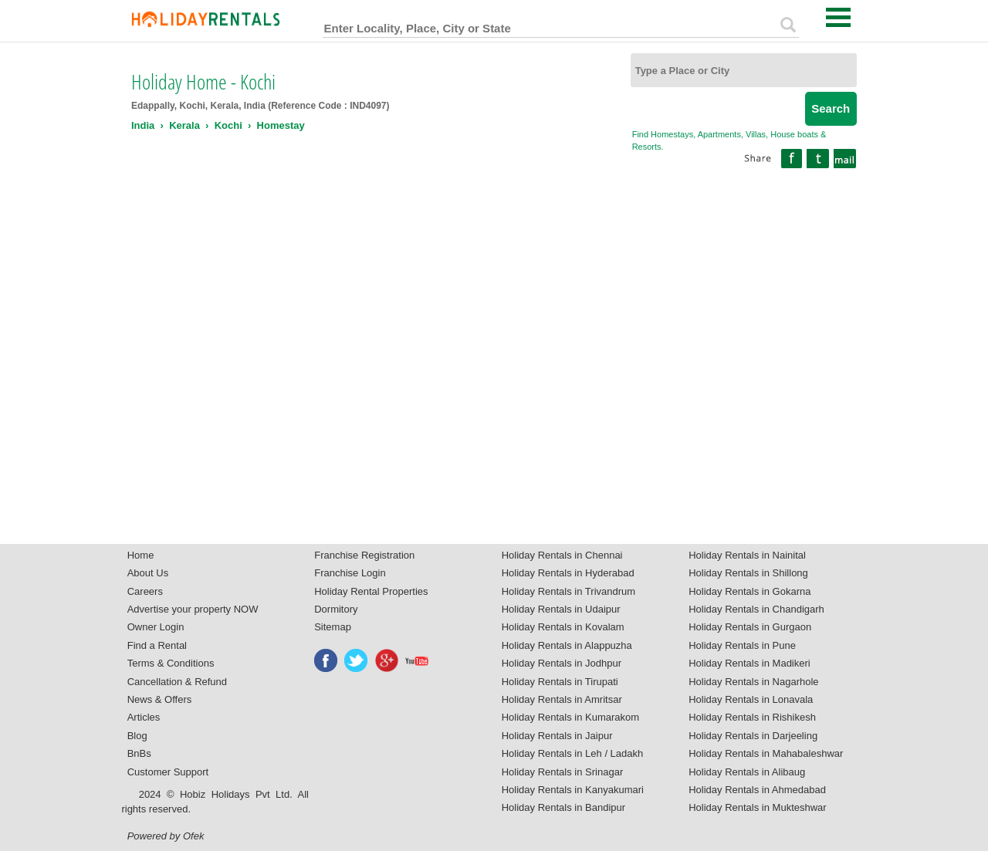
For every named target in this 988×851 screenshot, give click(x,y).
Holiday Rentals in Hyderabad (568, 573)
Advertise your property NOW (193, 609)
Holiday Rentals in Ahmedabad (757, 789)
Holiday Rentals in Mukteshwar (757, 807)
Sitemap (332, 627)
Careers (145, 591)
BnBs (139, 753)
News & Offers (159, 699)
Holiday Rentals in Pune (742, 645)
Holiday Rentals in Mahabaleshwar (766, 753)
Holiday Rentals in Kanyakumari (573, 789)
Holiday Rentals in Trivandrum (568, 591)
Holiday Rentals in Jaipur (557, 735)
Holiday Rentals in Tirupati (560, 681)
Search (830, 108)
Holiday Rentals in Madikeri (749, 663)
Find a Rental (157, 645)
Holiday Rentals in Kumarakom (570, 717)
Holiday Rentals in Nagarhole (753, 681)
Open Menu (838, 17)
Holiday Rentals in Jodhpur (561, 663)
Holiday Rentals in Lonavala (751, 699)
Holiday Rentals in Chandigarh (756, 609)
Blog (137, 735)
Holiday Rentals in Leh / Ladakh (573, 753)
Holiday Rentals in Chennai (562, 555)
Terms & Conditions (171, 663)
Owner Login (155, 627)
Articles (144, 717)
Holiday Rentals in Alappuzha (567, 645)
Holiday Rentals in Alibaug (747, 772)
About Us (147, 573)
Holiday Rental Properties (371, 591)
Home (140, 555)
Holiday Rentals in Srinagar (563, 772)
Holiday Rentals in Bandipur (563, 807)
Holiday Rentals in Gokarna (749, 591)
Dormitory (335, 609)
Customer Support (168, 772)
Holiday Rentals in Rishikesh (752, 717)
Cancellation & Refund (177, 681)
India (142, 125)
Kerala (184, 125)
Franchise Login (350, 573)
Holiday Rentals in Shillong (748, 573)
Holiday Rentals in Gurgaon (750, 627)
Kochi (228, 125)
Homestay (281, 125)
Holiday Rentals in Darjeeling (753, 735)
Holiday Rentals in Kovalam (563, 627)
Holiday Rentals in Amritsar (562, 699)
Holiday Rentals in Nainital (747, 555)
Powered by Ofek (166, 836)
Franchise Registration (364, 555)
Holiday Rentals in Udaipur (561, 609)
